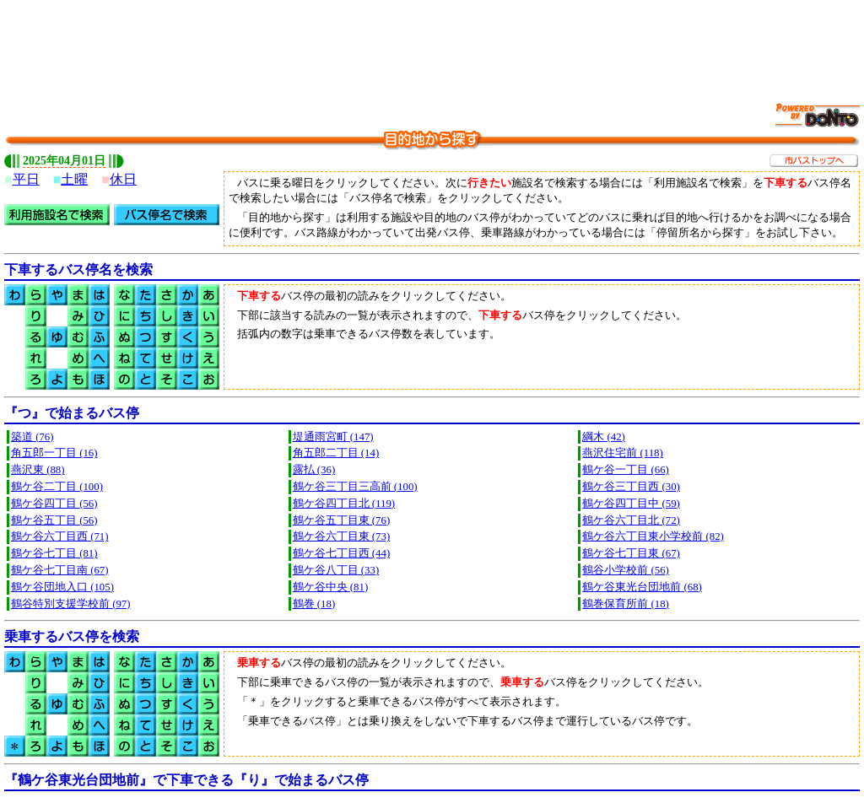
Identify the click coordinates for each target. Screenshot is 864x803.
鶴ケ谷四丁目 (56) (54, 503)
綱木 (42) (603, 437)
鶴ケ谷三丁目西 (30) (631, 487)
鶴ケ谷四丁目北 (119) (344, 503)
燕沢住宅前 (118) (622, 453)
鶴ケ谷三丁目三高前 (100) (355, 487)
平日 (26, 179)
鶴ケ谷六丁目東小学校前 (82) (653, 536)
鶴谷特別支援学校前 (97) (71, 604)
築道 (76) (32, 437)
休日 (123, 179)
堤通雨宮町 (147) (333, 437)
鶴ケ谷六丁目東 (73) (342, 536)
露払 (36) (314, 470)
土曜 (74, 179)
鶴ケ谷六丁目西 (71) (60, 536)
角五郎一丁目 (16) (54, 453)
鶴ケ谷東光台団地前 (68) (642, 587)
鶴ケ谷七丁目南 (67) (60, 570)
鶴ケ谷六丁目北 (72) (631, 520)
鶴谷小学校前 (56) (625, 570)
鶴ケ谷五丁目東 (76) (342, 520)
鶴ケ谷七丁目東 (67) (631, 553)
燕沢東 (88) (38, 470)
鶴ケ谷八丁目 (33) (336, 570)
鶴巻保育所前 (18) (625, 604)
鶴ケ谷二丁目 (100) (57, 487)
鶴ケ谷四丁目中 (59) (631, 503)
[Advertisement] (432, 42)
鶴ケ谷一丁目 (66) (625, 470)
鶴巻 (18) (314, 604)
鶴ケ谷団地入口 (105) (62, 587)
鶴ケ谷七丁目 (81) (54, 553)
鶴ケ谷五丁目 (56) (54, 520)
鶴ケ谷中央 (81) (331, 587)
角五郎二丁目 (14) (336, 453)
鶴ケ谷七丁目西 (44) (342, 553)
